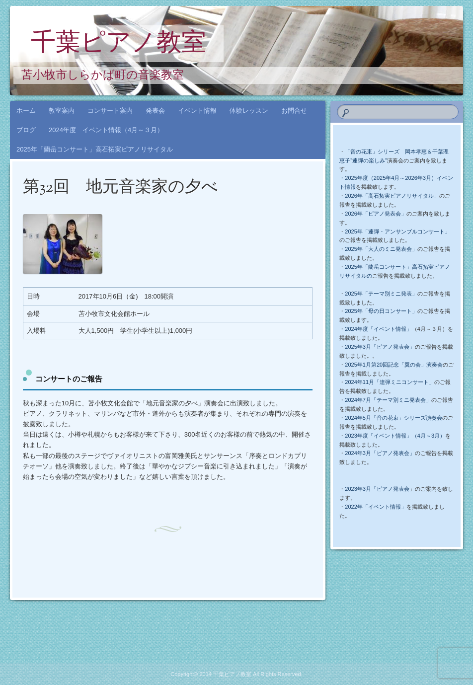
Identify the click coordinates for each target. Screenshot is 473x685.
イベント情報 (197, 110)
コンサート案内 (110, 110)
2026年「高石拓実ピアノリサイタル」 (392, 196)
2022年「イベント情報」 (375, 507)
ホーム (26, 110)
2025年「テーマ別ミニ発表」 (381, 294)
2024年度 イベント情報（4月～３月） (106, 130)
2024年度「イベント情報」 (378, 329)
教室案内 (62, 110)
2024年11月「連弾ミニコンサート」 (389, 382)
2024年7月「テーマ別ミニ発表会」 (388, 400)
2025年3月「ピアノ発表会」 (380, 347)
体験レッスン (249, 110)
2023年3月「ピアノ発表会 (377, 489)
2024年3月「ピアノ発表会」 (380, 453)
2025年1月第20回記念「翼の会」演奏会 (394, 365)
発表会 (155, 110)
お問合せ (294, 110)
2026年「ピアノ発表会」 (375, 214)
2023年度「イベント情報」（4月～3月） (395, 436)
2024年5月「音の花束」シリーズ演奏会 (393, 418)
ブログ (26, 130)
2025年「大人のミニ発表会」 (381, 249)
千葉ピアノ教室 (118, 44)
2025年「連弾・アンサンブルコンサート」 (397, 231)
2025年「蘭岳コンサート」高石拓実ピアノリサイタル (94, 149)
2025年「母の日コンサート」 (381, 311)
